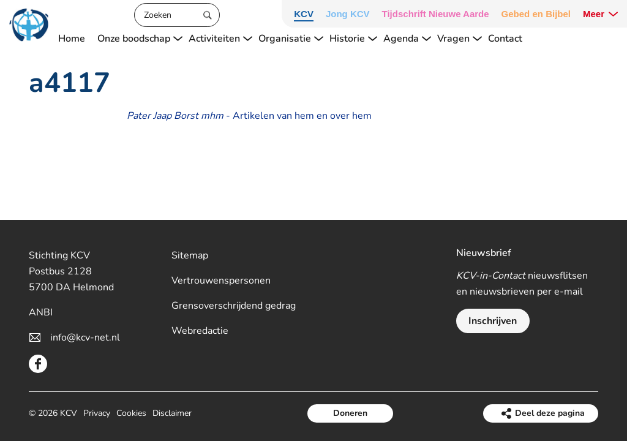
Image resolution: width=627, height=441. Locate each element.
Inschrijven (492, 321)
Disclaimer (172, 413)
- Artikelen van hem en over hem (249, 116)
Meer (593, 13)
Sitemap (189, 255)
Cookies (131, 413)
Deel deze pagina (550, 413)
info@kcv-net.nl (85, 337)
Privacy (96, 413)
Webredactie (199, 330)
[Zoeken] (177, 15)
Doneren (350, 413)
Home (71, 38)
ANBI (41, 312)
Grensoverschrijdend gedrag (233, 305)
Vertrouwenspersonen (221, 280)
